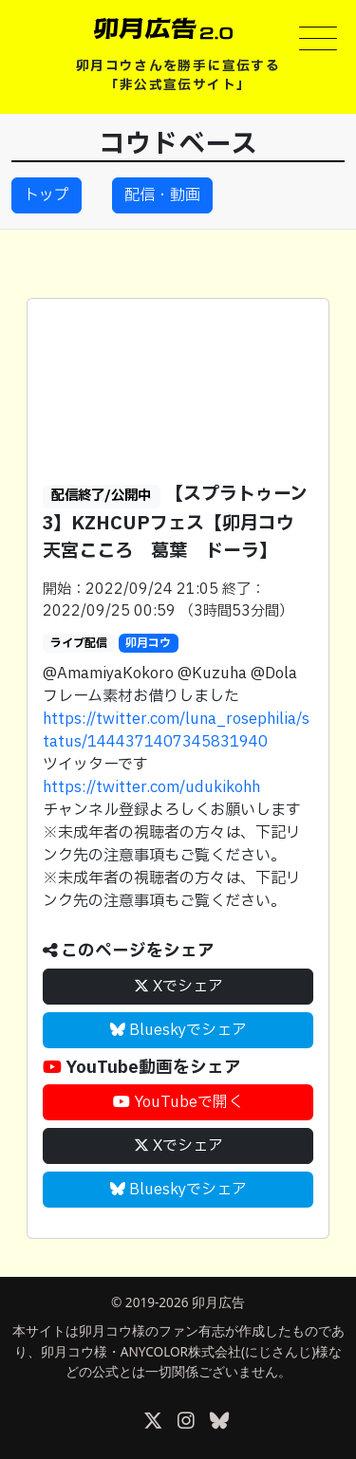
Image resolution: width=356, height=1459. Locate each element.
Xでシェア (178, 986)
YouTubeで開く (178, 1102)
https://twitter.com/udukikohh (151, 787)
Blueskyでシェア (178, 1030)
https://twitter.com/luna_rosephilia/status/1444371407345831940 (176, 730)
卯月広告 (218, 1302)
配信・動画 (162, 195)
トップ (46, 195)
